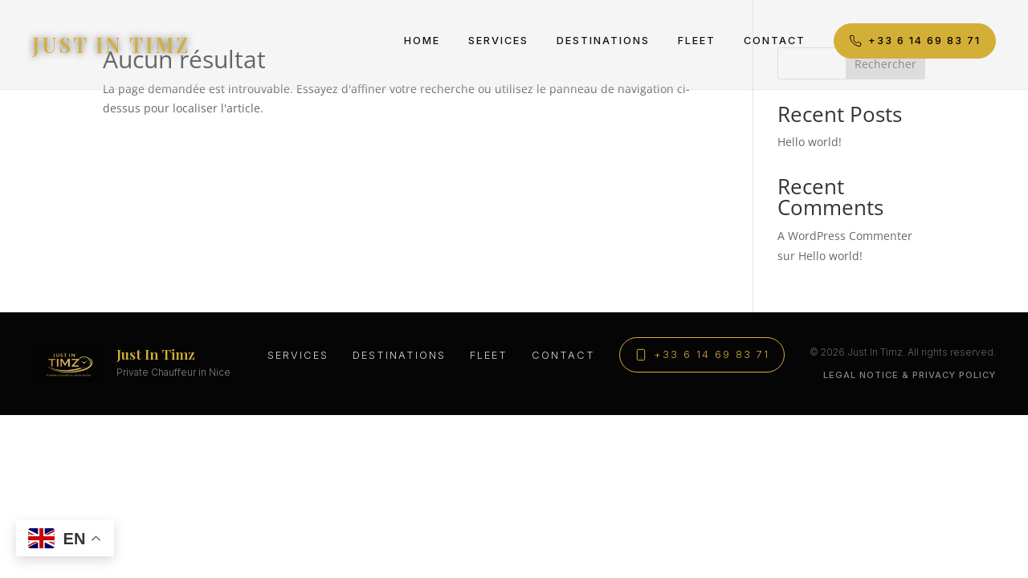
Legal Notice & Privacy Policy (909, 375)
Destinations (603, 41)
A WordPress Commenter (844, 235)
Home (422, 41)
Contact (775, 41)
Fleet (697, 41)
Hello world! (809, 141)
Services (498, 41)
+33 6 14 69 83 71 (915, 41)
